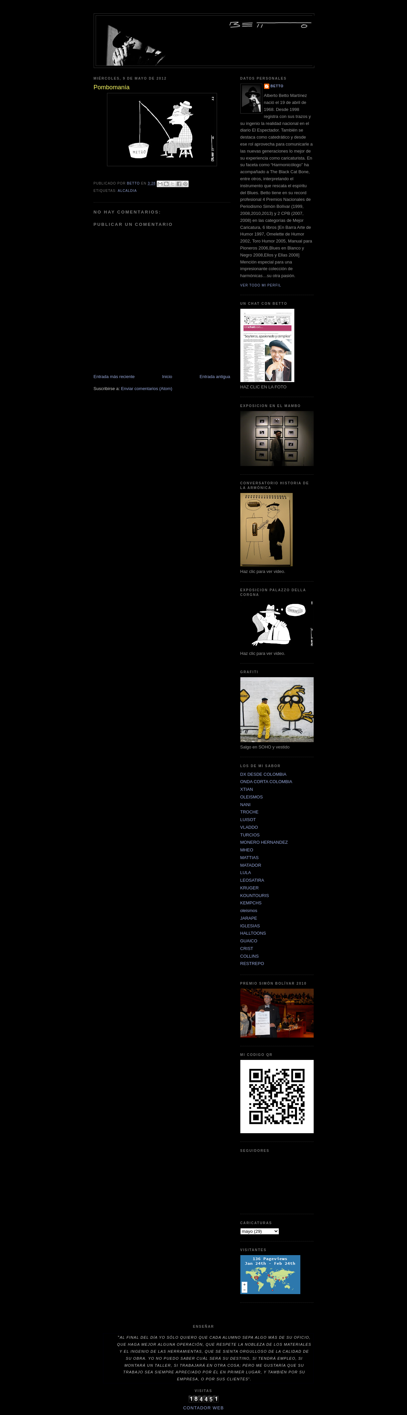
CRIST (246, 948)
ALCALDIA (127, 191)
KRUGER (249, 887)
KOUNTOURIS (254, 895)
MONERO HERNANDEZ (264, 842)
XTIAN (246, 789)
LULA (245, 872)
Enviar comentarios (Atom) (146, 388)
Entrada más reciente (114, 376)
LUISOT (248, 819)
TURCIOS (250, 834)
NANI (245, 804)
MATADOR (250, 865)
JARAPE (248, 918)
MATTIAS (249, 857)
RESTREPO (252, 963)
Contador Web (203, 1407)
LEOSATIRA (252, 880)
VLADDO (249, 827)
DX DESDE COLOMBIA (263, 774)
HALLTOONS (253, 933)
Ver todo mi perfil (260, 285)
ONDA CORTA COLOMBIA (266, 781)
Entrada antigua (215, 376)
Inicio (167, 376)
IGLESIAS (250, 925)
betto (277, 86)
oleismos (248, 910)
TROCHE (249, 811)
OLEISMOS (251, 796)
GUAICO (248, 940)
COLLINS (249, 956)
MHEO (246, 849)
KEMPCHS (251, 902)
